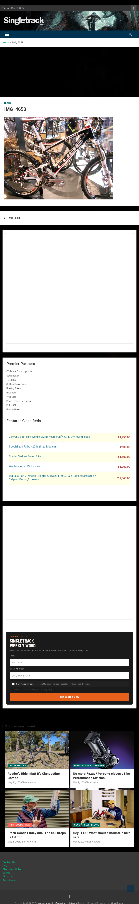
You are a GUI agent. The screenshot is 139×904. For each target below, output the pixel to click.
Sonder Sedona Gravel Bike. (25, 456)
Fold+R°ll (11, 405)
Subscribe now (69, 697)
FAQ (5, 865)
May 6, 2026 (79, 841)
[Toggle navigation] (7, 34)
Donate (6, 873)
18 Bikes (11, 379)
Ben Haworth (30, 782)
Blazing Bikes (13, 388)
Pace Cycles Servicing (18, 401)
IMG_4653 (14, 218)
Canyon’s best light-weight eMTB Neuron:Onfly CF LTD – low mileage (49, 436)
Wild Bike (11, 396)
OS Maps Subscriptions (19, 371)
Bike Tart (11, 392)
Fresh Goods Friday (20, 825)
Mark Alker (93, 782)
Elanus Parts (13, 409)
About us (8, 876)
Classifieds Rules (12, 869)
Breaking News (82, 765)
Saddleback (12, 375)
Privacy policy (46, 690)
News (7, 103)
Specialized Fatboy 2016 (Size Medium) (33, 446)
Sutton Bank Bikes (16, 384)
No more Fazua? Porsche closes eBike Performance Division (101, 776)
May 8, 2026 (79, 782)
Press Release (91, 825)
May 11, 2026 (15, 782)
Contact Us (9, 862)
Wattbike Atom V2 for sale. (25, 466)
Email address (17, 669)
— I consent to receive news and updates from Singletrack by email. (53, 684)
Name (12, 656)
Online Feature (17, 765)
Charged (99, 765)
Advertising (9, 880)
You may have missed (20, 726)
